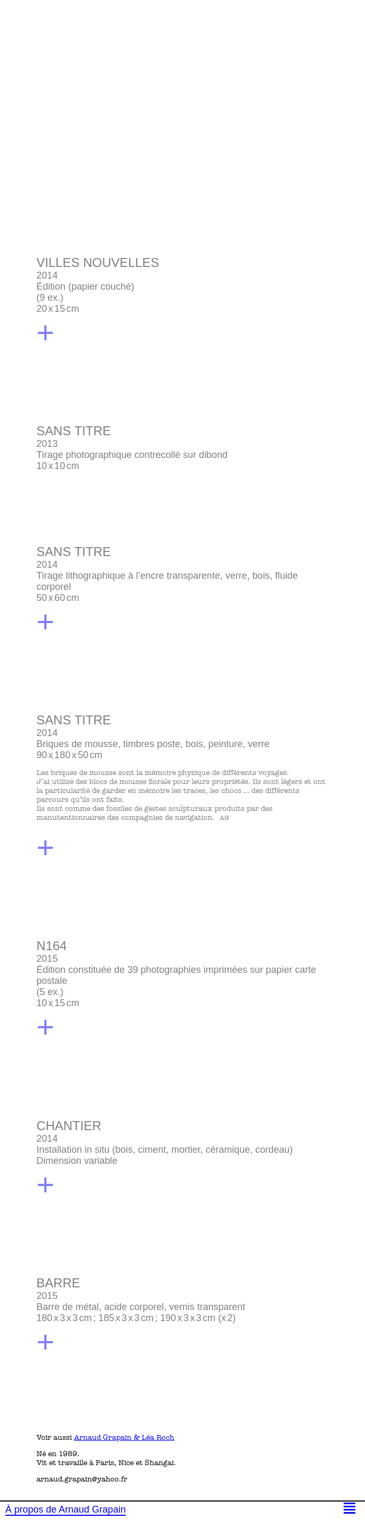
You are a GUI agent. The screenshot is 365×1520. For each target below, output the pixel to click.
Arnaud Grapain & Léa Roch (124, 1437)
